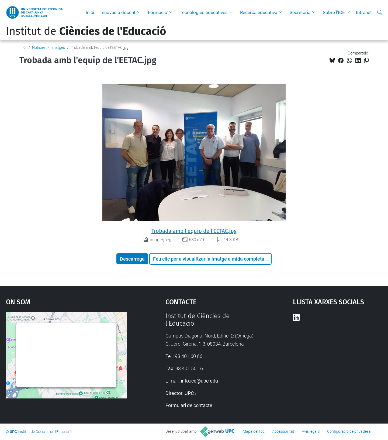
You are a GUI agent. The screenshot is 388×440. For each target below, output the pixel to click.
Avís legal (309, 431)
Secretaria (300, 12)
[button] (140, 12)
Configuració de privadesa (349, 431)
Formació (157, 12)
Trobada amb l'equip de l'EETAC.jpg (194, 231)
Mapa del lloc (254, 431)
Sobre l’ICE (334, 12)
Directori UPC (179, 393)
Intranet (364, 12)
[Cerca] (379, 12)
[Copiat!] (366, 60)
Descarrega (132, 259)
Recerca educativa (258, 12)
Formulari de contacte (188, 405)
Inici (90, 12)
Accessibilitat (283, 431)
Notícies (39, 47)
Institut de (86, 31)
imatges (58, 47)
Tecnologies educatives (204, 12)
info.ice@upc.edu (199, 381)
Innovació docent (118, 12)
